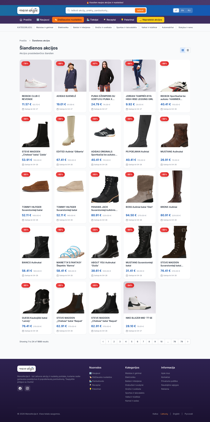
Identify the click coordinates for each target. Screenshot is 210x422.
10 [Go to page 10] (161, 341)
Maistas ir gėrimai (44, 27)
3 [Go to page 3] (120, 341)
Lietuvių (164, 414)
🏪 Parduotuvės (96, 381)
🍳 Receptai (109, 19)
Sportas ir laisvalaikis (126, 27)
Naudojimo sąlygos (170, 385)
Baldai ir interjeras (81, 27)
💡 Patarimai (127, 19)
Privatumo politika (169, 381)
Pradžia (25, 19)
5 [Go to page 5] (131, 341)
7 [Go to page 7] (143, 341)
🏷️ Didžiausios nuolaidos (68, 19)
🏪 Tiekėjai (92, 19)
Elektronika (63, 27)
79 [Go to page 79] (181, 341)
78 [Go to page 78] (174, 341)
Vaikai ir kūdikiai (149, 27)
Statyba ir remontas (188, 27)
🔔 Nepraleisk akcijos (150, 19)
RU (189, 10)
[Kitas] (187, 341)
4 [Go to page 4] (126, 341)
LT (176, 10)
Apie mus (165, 373)
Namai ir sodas (132, 401)
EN (182, 10)
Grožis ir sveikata (103, 27)
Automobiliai (168, 27)
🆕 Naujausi (43, 19)
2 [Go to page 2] (114, 341)
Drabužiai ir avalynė (134, 385)
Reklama (165, 389)
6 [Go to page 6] (137, 341)
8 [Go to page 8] (149, 341)
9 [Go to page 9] (155, 341)
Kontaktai (165, 377)
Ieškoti (140, 10)
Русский (189, 414)
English (176, 414)
